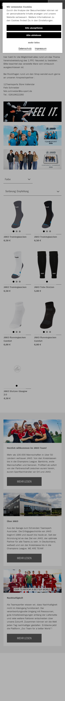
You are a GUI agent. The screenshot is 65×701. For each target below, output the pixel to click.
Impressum (40, 48)
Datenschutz (25, 48)
